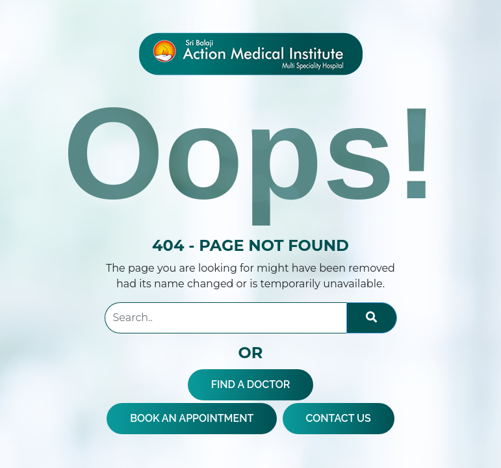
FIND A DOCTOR (250, 384)
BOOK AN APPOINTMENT (191, 418)
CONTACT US (338, 418)
